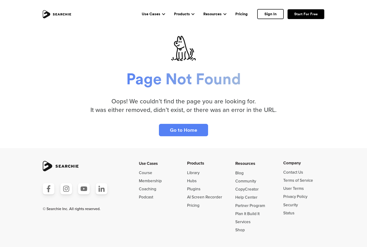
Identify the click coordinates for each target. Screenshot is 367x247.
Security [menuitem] (290, 205)
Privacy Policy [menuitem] (295, 197)
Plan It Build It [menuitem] (247, 214)
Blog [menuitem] (239, 173)
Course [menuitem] (145, 173)
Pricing (241, 14)
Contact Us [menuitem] (293, 172)
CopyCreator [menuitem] (247, 189)
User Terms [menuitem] (293, 189)
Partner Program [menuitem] (250, 206)
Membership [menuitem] (150, 181)
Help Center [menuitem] (246, 197)
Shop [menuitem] (240, 230)
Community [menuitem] (245, 181)
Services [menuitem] (243, 222)
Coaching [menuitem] (147, 189)
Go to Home (183, 130)
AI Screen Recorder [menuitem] (204, 197)
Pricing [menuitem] (193, 205)
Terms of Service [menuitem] (298, 180)
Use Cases (151, 14)
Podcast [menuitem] (146, 197)
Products (182, 14)
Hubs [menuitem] (192, 181)
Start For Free (306, 14)
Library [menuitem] (193, 173)
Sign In (270, 14)
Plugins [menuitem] (193, 189)
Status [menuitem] (288, 213)
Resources (212, 14)
